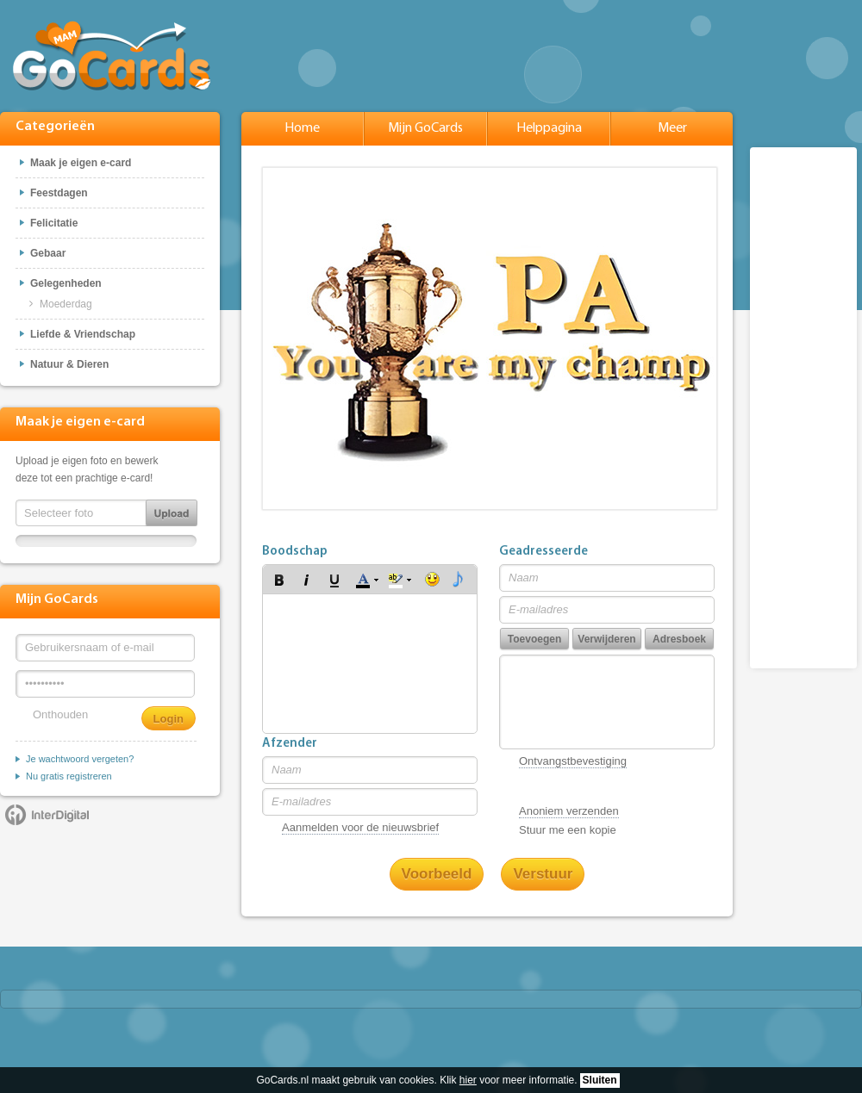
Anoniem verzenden (569, 810)
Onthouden (60, 714)
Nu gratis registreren (69, 776)
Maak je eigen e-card (80, 163)
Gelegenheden (66, 283)
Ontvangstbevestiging (573, 761)
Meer (672, 128)
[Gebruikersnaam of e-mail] (105, 647)
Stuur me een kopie (567, 829)
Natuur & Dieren (69, 364)
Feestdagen (59, 193)
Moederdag (66, 304)
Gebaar (48, 253)
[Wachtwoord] (105, 684)
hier (468, 1080)
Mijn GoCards (425, 128)
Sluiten (600, 1080)
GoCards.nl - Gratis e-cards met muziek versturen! (112, 54)
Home (302, 128)
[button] (279, 579)
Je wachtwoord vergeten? (80, 759)
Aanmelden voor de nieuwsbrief (360, 827)
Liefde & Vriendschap (82, 334)
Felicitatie (54, 223)
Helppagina (549, 128)
